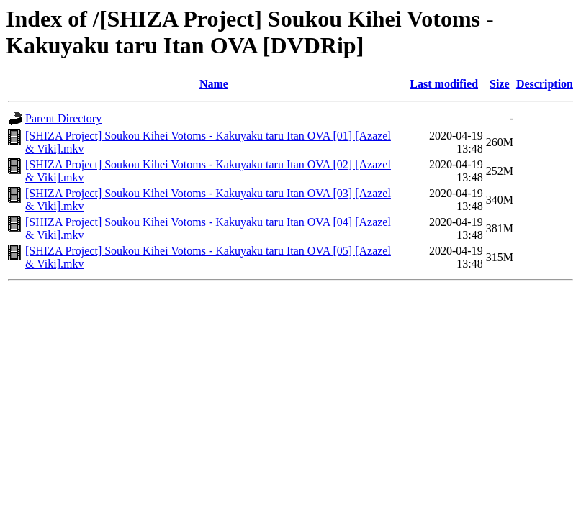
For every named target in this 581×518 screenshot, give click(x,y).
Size (500, 84)
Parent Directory (63, 118)
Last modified (444, 84)
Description (544, 84)
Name (213, 84)
